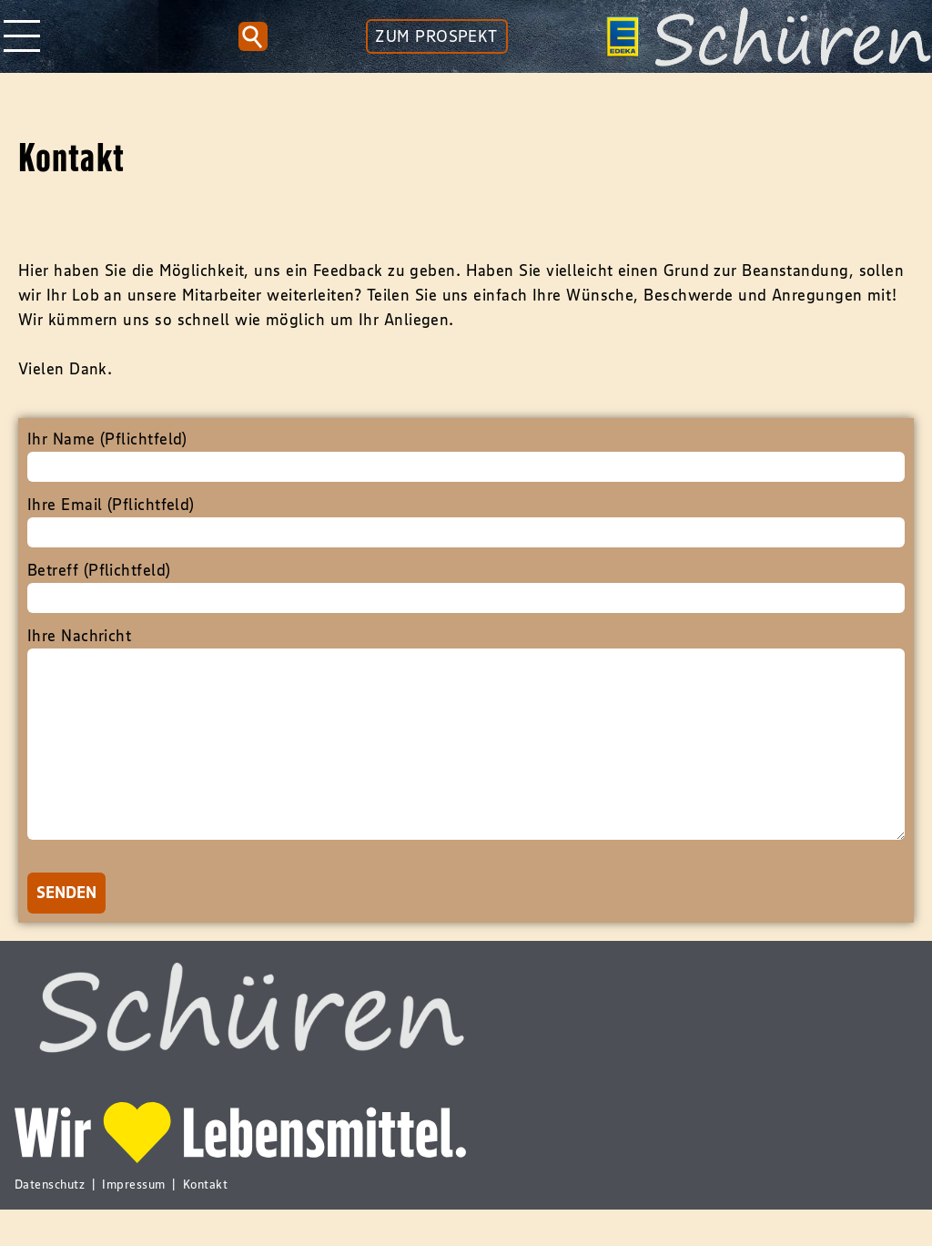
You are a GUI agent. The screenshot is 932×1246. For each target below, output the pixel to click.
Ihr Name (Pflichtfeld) (466, 455)
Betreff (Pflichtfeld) (466, 586)
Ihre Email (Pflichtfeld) (466, 521)
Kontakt (205, 1220)
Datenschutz (50, 1220)
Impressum (133, 1220)
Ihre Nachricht (466, 754)
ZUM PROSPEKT (436, 36)
